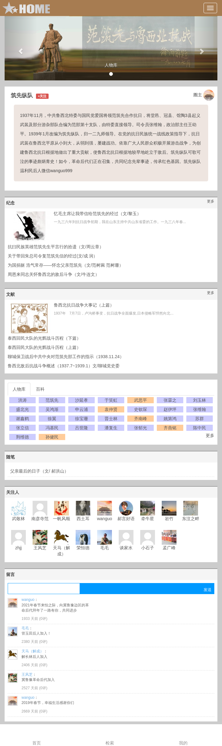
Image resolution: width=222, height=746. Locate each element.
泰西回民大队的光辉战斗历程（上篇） (44, 347)
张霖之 (170, 400)
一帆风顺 (61, 518)
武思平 (140, 400)
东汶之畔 (190, 518)
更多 (210, 201)
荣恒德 (83, 547)
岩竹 (169, 518)
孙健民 (52, 437)
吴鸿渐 (52, 409)
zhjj (18, 547)
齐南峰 (140, 418)
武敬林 (18, 518)
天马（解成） (33, 651)
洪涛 (22, 400)
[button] (21, 48)
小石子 (147, 547)
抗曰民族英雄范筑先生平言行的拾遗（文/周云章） (56, 246)
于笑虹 (111, 400)
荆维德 (22, 437)
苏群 (199, 418)
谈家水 (126, 547)
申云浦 (81, 409)
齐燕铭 (170, 427)
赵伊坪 (170, 409)
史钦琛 (140, 409)
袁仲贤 (111, 409)
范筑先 (52, 400)
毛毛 (104, 547)
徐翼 (52, 418)
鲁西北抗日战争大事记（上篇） (84, 305)
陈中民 (199, 427)
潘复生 (111, 427)
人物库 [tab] (19, 389)
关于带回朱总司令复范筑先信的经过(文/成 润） (52, 255)
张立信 (22, 427)
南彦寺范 (40, 518)
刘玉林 (199, 400)
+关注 (42, 96)
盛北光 (22, 409)
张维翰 (199, 409)
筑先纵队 (22, 95)
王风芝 (40, 547)
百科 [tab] (40, 389)
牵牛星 (147, 518)
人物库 (111, 65)
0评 (43, 619)
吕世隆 (81, 427)
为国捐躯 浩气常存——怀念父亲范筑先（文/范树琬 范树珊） (65, 265)
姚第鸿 (170, 418)
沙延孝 (81, 400)
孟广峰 (169, 547)
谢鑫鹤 (22, 418)
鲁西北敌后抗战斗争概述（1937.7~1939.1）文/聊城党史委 (64, 365)
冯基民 (52, 427)
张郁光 (140, 427)
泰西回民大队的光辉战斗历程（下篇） (44, 338)
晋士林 (111, 418)
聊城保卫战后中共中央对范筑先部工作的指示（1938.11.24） (66, 356)
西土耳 (83, 518)
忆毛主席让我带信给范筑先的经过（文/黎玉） (97, 213)
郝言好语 (126, 518)
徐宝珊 (81, 418)
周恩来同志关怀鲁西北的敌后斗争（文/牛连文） (53, 274)
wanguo (104, 518)
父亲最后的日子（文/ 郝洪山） (39, 471)
